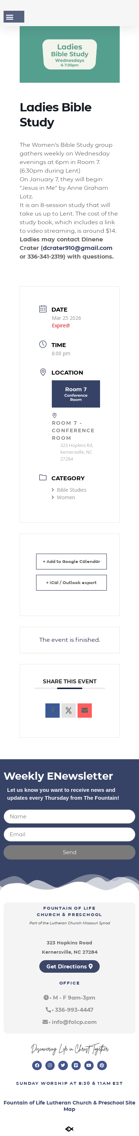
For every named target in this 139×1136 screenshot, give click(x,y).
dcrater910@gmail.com (78, 248)
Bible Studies (69, 489)
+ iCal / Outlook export (71, 582)
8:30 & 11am (95, 1083)
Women (63, 497)
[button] (9, 17)
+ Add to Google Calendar (71, 561)
